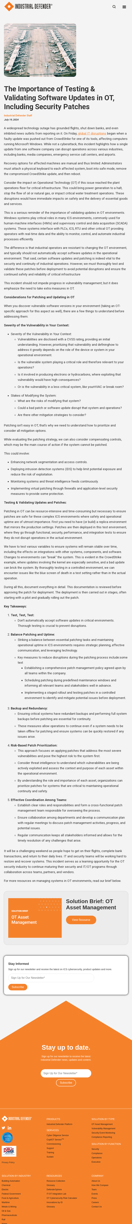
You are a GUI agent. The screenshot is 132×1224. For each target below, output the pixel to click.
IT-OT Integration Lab (56, 1194)
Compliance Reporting (102, 1137)
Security (95, 1149)
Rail (3, 1219)
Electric (5, 1189)
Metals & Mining (9, 1206)
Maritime (6, 1202)
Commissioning (54, 1144)
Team (94, 1189)
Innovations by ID (55, 1202)
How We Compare (100, 1185)
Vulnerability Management (103, 1128)
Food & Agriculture (10, 1198)
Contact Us (97, 1206)
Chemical (6, 1185)
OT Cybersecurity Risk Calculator (62, 1198)
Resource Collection (56, 1181)
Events (95, 1194)
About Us (96, 1181)
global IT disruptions (92, 133)
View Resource (81, 919)
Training (50, 1152)
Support (50, 1148)
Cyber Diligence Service (58, 1135)
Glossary (51, 1185)
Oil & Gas (6, 1211)
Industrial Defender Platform (59, 1124)
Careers (95, 1202)
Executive (96, 1162)
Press (94, 1198)
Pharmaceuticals (9, 1215)
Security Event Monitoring (103, 1133)
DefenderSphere (54, 1189)
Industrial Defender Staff (18, 115)
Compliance (97, 1153)
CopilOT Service (55, 1139)
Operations (97, 1157)
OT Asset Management (102, 1124)
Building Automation (11, 1181)
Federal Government (11, 1194)
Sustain (50, 1157)
